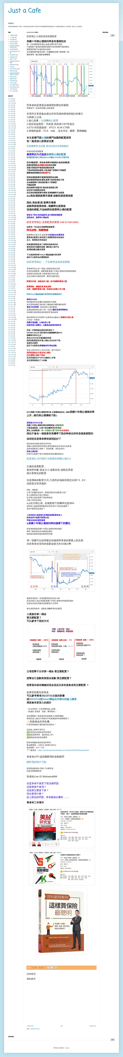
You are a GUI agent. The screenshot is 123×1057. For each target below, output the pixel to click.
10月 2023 (11, 144)
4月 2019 (10, 257)
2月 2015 (10, 346)
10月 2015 (11, 344)
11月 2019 (11, 242)
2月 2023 (10, 161)
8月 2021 (10, 199)
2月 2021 (10, 211)
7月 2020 (10, 226)
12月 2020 (11, 215)
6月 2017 (10, 302)
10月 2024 (11, 128)
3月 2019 (10, 259)
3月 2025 (10, 117)
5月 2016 (10, 330)
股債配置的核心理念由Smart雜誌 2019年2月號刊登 (48, 157)
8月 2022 (10, 174)
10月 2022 (11, 169)
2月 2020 (10, 236)
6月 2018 (10, 277)
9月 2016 (10, 321)
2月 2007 (10, 365)
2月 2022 (10, 186)
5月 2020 (10, 230)
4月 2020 (10, 232)
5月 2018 (10, 280)
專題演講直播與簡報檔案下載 (15, 73)
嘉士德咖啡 (13, 85)
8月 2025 (10, 107)
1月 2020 (10, 238)
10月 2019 (11, 244)
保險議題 (12, 57)
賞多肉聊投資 (13, 87)
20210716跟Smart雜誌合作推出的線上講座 (53, 699)
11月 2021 (11, 192)
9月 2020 (10, 221)
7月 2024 (10, 130)
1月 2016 (10, 338)
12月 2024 (11, 124)
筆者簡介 (11, 23)
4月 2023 (10, 157)
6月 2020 (10, 228)
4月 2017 (10, 307)
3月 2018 (10, 284)
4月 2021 (10, 207)
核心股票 (53, 120)
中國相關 (12, 35)
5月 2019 (10, 255)
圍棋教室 (12, 78)
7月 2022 (10, 176)
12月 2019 (11, 240)
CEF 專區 (12, 89)
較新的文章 (30, 1026)
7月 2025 (10, 109)
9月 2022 (10, 171)
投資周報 (12, 41)
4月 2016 (10, 332)
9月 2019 (10, 246)
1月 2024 (10, 140)
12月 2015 (11, 340)
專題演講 (12, 71)
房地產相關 (13, 49)
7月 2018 (10, 275)
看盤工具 (12, 59)
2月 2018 (10, 286)
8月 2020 (10, 223)
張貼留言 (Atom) (35, 1029)
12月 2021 (11, 190)
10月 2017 (11, 294)
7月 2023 (10, 151)
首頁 (61, 1026)
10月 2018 (11, 269)
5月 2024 (10, 132)
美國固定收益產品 (15, 61)
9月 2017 (10, 296)
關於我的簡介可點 (36, 762)
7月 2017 (10, 300)
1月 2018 (10, 288)
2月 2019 (10, 261)
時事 (11, 67)
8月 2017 (10, 298)
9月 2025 (10, 105)
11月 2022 (11, 167)
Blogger (67, 1048)
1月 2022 (10, 188)
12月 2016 (11, 315)
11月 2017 (11, 292)
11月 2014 (11, 348)
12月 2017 (11, 290)
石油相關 (12, 39)
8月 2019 (10, 248)
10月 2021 (11, 194)
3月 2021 (10, 209)
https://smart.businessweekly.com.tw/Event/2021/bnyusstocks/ (63, 750)
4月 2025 (10, 115)
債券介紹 (12, 83)
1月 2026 (10, 101)
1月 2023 (10, 163)
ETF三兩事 (13, 91)
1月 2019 (10, 263)
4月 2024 (10, 134)
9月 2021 (10, 196)
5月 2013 (10, 350)
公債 (43, 120)
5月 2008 (10, 361)
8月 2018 (10, 273)
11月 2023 (11, 142)
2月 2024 (10, 138)
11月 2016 (11, 317)
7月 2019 (10, 250)
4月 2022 (10, 182)
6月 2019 (10, 253)
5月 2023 (10, 155)
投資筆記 (12, 43)
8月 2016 (10, 323)
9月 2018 (10, 271)
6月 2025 (10, 111)
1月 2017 (10, 313)
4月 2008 (10, 363)
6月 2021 (10, 203)
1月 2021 (10, 213)
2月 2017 (10, 311)
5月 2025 (10, 113)
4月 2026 (10, 99)
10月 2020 (11, 219)
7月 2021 (10, 201)
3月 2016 (10, 334)
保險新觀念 (13, 55)
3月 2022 (10, 184)
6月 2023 (10, 153)
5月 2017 (10, 305)
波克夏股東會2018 (15, 51)
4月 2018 (10, 282)
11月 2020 (11, 217)
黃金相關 (12, 80)
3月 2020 (10, 234)
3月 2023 (10, 159)
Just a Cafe (24, 11)
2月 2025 (10, 119)
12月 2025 (11, 103)
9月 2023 (10, 147)
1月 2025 (10, 122)
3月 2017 (10, 309)
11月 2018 (11, 267)
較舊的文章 (93, 1026)
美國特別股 (13, 64)
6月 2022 (10, 178)
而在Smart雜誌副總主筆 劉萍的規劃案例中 (44, 294)
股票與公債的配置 (56, 154)
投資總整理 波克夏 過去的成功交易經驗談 (47, 146)
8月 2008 (10, 359)
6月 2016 (10, 327)
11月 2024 (11, 126)
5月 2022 (10, 180)
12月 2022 (11, 165)
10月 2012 (11, 354)
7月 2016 (10, 325)
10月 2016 (11, 319)
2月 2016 (10, 336)
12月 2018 (11, 265)
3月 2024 (10, 136)
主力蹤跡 (12, 37)
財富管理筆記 (13, 69)
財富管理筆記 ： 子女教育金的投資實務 (48, 262)
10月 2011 (11, 357)
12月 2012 (11, 352)
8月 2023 (10, 149)
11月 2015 (11, 342)
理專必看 (12, 76)
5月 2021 (10, 205)
